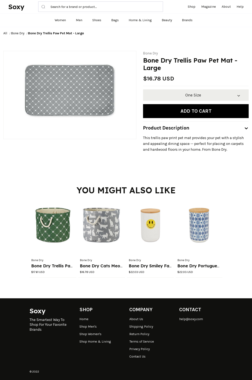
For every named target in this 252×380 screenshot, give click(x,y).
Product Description (166, 128)
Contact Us (137, 356)
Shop (191, 7)
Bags (115, 20)
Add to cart (195, 111)
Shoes (96, 20)
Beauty (167, 20)
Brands (187, 20)
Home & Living (140, 20)
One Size (193, 95)
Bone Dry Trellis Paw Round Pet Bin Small (74, 265)
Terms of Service (141, 341)
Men (79, 20)
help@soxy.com (191, 319)
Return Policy (139, 334)
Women (60, 20)
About (226, 7)
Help (240, 7)
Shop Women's (90, 334)
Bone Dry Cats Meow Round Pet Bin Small (123, 265)
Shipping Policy (141, 326)
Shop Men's (88, 326)
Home (83, 319)
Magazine (208, 7)
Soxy (16, 6)
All (5, 33)
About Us (136, 319)
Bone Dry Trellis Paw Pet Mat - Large (56, 33)
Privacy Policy (139, 349)
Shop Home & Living (95, 341)
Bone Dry (17, 33)
